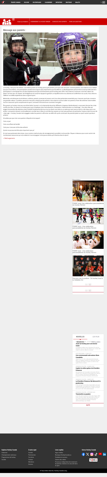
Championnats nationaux (9, 455)
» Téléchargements (9, 138)
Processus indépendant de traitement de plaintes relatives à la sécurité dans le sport (66, 463)
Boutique (69, 2)
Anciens (30, 464)
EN (103, 2)
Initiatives (59, 2)
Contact (30, 459)
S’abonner (4, 452)
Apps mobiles (59, 452)
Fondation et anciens (61, 457)
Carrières (31, 457)
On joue (26, 2)
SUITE (88, 405)
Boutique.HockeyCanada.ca (63, 455)
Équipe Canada (15, 2)
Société (4, 459)
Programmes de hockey (8, 457)
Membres (31, 462)
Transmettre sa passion (83, 394)
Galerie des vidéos (60, 459)
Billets (77, 2)
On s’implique (37, 2)
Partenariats (32, 455)
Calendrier (48, 2)
